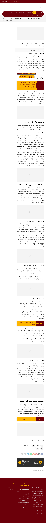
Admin (38, 445)
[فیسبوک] (18, 1)
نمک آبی (37, 448)
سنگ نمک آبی (36, 45)
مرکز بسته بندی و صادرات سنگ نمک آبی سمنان (27, 323)
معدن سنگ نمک (31, 407)
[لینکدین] (12, 1)
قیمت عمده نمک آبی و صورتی (29, 419)
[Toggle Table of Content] (41, 50)
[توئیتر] (16, 1)
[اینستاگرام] (14, 1)
